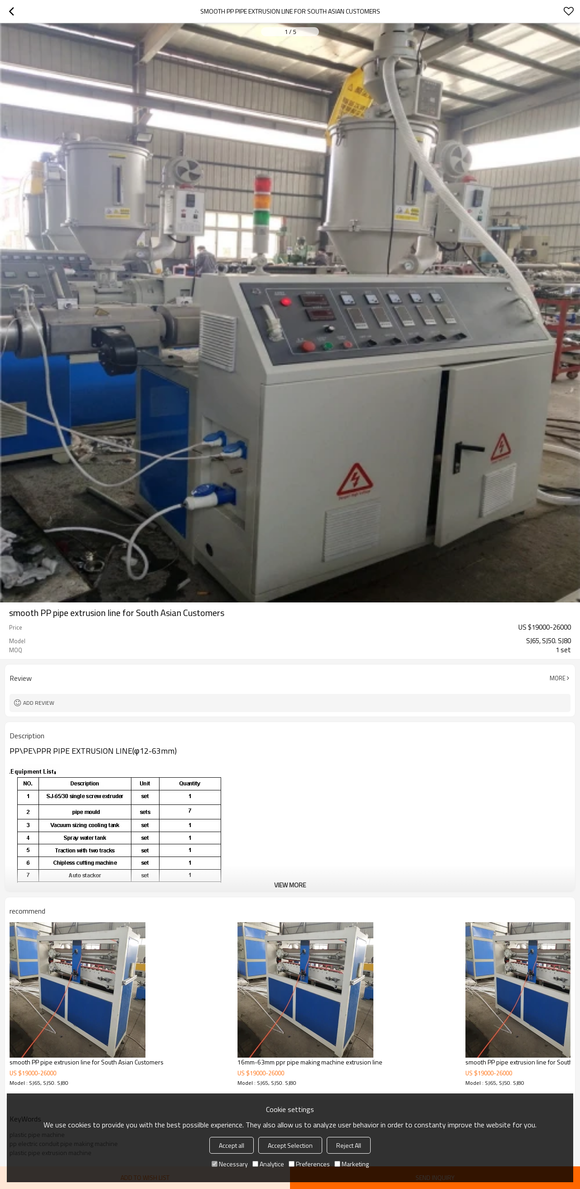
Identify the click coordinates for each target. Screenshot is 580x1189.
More (558, 678)
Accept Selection (290, 1145)
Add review (38, 702)
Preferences (309, 1164)
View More (290, 885)
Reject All (348, 1145)
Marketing (351, 1164)
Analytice (268, 1164)
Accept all (231, 1145)
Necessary (230, 1164)
